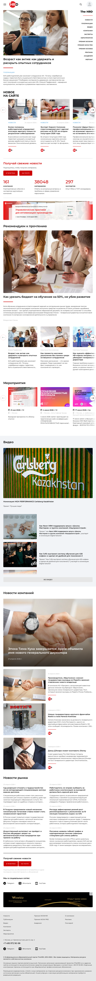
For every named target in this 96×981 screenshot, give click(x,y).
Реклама (89, 52)
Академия (88, 56)
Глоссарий (69, 923)
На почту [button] (26, 173)
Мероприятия (87, 38)
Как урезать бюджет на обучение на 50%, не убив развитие (46, 296)
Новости (89, 20)
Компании (88, 31)
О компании (69, 916)
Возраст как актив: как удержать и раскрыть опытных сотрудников (28, 61)
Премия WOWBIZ (86, 49)
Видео (90, 27)
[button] (89, 4)
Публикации (9, 72)
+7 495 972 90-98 (11, 943)
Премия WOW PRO (85, 45)
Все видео (48, 580)
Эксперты (88, 34)
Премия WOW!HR (86, 41)
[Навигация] (4, 4)
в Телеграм (10, 173)
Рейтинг (89, 59)
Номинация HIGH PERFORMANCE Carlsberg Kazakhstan (28, 502)
